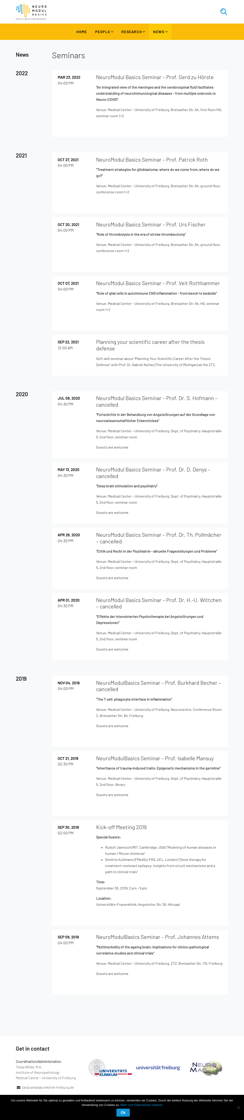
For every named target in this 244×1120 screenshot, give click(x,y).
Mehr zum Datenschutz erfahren (142, 1105)
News (158, 31)
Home (81, 31)
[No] (238, 1107)
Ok (123, 1113)
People (102, 31)
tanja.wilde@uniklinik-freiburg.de (48, 1087)
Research (131, 31)
